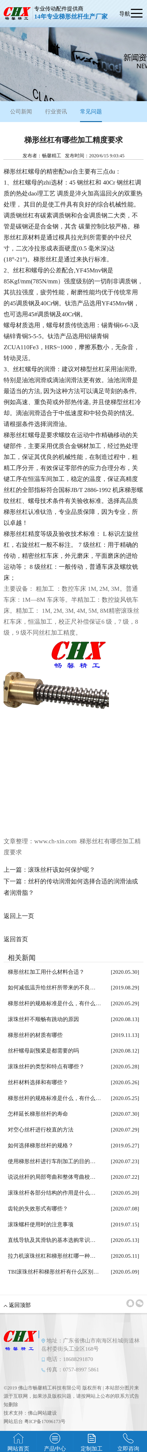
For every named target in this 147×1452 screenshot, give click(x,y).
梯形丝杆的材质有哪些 (35, 1035)
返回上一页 (19, 916)
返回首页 (16, 939)
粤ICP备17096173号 (44, 1421)
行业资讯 (56, 112)
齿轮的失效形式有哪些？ (38, 1209)
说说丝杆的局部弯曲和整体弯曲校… (51, 1177)
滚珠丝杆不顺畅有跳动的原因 (43, 1019)
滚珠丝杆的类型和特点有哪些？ (46, 1067)
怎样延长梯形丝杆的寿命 (38, 1114)
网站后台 (13, 1421)
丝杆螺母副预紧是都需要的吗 (43, 1051)
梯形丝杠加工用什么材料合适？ (46, 972)
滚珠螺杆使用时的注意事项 (41, 1224)
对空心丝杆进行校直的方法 (41, 1130)
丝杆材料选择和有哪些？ (38, 1082)
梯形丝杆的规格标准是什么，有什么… (54, 1003)
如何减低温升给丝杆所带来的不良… (51, 988)
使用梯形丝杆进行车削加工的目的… (51, 1161)
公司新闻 (21, 112)
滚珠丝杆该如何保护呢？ (61, 869)
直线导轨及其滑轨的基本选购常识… (51, 1240)
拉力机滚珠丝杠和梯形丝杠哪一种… (51, 1256)
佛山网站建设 (42, 1413)
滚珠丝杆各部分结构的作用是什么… (51, 1193)
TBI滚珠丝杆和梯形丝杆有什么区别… (53, 1272)
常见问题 (91, 115)
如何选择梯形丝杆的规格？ (41, 1145)
